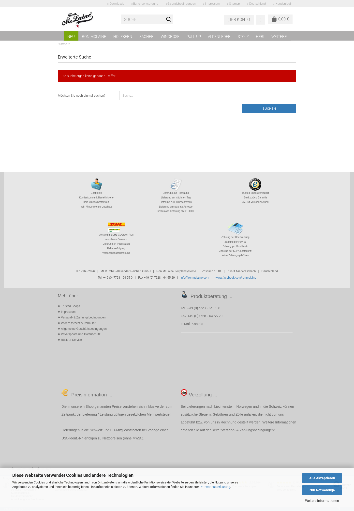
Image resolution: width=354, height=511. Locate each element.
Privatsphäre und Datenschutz (81, 334)
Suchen (269, 108)
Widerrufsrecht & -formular (78, 323)
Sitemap (233, 3)
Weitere (279, 36)
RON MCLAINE (94, 36)
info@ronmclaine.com (194, 277)
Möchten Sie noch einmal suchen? (81, 95)
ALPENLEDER (219, 36)
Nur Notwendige (322, 490)
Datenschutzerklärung (215, 487)
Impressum (211, 3)
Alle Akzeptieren (322, 478)
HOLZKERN (122, 36)
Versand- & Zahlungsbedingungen (83, 317)
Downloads (115, 3)
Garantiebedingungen (181, 3)
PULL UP (194, 36)
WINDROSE (170, 36)
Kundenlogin (283, 3)
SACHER (146, 36)
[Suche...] (168, 20)
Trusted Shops (70, 306)
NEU (71, 36)
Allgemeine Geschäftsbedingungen (84, 329)
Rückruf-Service (71, 340)
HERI (260, 36)
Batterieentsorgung (145, 3)
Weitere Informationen (322, 501)
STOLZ (243, 36)
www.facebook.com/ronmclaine (236, 277)
